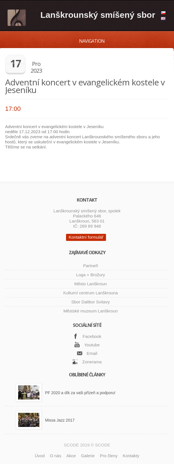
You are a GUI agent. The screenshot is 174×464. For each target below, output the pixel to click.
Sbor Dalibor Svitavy (90, 301)
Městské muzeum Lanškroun (90, 310)
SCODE (102, 445)
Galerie (88, 455)
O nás (55, 455)
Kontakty (131, 455)
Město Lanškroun (90, 283)
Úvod (40, 455)
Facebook (92, 336)
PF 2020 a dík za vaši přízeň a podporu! (80, 392)
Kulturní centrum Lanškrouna (90, 292)
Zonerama (91, 361)
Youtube (92, 344)
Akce (71, 455)
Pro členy (109, 455)
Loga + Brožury (90, 274)
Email (92, 353)
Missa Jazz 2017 (60, 420)
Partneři (90, 265)
